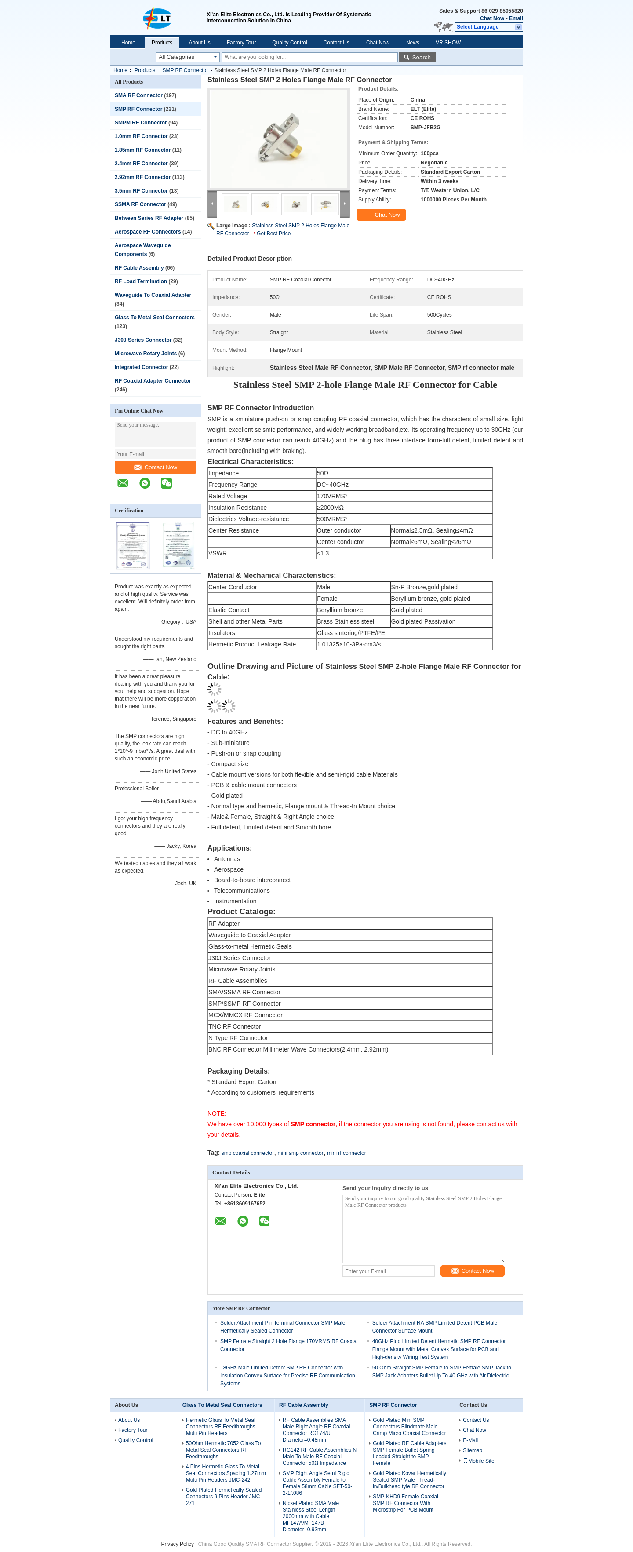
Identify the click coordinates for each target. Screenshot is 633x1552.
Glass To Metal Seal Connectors (155, 317)
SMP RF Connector (185, 70)
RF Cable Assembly (139, 268)
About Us (199, 43)
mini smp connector (301, 1153)
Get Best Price (274, 233)
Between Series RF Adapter (149, 218)
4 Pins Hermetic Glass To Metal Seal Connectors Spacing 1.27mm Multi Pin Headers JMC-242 (226, 1473)
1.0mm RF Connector (141, 136)
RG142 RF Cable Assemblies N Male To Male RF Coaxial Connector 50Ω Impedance (320, 1456)
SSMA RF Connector (140, 204)
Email (516, 18)
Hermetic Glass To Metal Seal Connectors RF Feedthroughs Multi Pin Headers (220, 1426)
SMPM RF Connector (141, 123)
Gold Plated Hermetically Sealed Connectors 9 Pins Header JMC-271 (224, 1496)
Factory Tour (241, 43)
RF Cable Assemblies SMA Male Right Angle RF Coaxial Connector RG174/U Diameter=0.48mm (316, 1430)
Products (162, 43)
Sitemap (472, 1450)
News (412, 43)
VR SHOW (448, 43)
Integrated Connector (141, 367)
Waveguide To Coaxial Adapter (153, 295)
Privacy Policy (177, 1544)
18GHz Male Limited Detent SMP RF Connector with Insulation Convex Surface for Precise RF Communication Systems (287, 1376)
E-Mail (470, 1440)
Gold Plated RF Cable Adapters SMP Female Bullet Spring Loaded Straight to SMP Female (409, 1453)
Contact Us (336, 43)
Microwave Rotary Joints (146, 354)
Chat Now (492, 18)
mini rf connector (346, 1153)
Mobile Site (478, 1461)
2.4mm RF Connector (141, 164)
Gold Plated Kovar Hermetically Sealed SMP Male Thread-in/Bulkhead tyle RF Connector (409, 1480)
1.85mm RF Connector (143, 150)
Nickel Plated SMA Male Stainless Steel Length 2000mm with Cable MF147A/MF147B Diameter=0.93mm (311, 1516)
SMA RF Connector (139, 95)
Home (128, 43)
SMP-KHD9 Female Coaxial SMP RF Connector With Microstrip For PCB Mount (405, 1503)
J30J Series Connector (143, 340)
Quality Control (289, 43)
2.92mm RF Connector (143, 177)
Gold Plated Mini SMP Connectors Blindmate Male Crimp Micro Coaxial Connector (409, 1426)
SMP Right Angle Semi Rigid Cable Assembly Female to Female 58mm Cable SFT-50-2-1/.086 (317, 1483)
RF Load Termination (141, 281)
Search (421, 57)
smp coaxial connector (248, 1153)
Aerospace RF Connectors (148, 232)
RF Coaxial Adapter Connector (153, 381)
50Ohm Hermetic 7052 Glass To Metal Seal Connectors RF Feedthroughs (223, 1450)
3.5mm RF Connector (141, 191)
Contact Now (155, 467)
